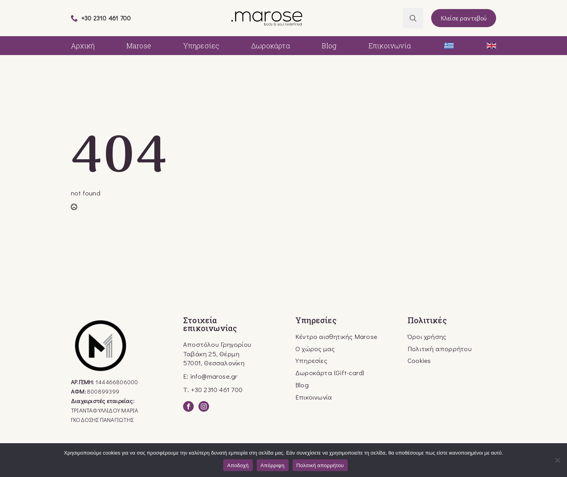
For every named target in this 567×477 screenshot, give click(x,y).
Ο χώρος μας (315, 348)
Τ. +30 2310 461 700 (213, 389)
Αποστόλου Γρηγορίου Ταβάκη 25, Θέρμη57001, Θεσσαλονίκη (217, 354)
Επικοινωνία (390, 45)
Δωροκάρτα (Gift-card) (329, 372)
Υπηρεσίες (201, 45)
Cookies (419, 360)
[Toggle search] (413, 18)
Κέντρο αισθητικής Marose (336, 336)
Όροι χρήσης (427, 336)
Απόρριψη (273, 465)
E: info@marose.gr (210, 376)
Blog (329, 45)
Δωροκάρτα (270, 45)
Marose (138, 45)
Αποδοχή (238, 465)
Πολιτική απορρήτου (440, 348)
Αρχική (82, 45)
